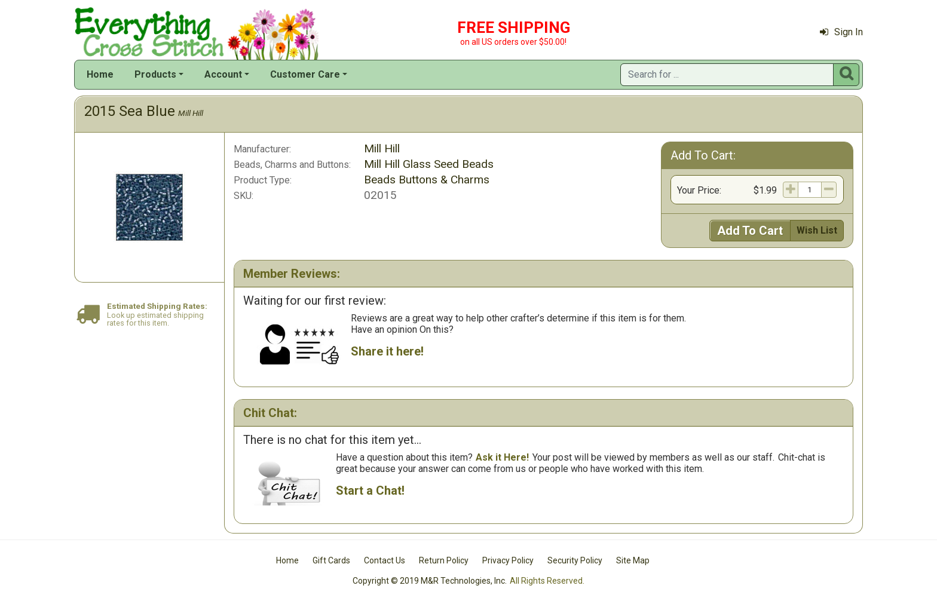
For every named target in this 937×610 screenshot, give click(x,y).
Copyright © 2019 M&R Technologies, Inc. (430, 581)
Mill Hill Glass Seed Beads (429, 164)
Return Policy (443, 560)
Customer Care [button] (305, 74)
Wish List (817, 230)
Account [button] (223, 74)
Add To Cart (750, 230)
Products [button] (155, 74)
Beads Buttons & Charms (426, 179)
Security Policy (574, 560)
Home (100, 74)
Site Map (633, 560)
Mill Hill (190, 113)
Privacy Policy (508, 560)
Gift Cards (331, 560)
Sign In (841, 32)
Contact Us (384, 560)
